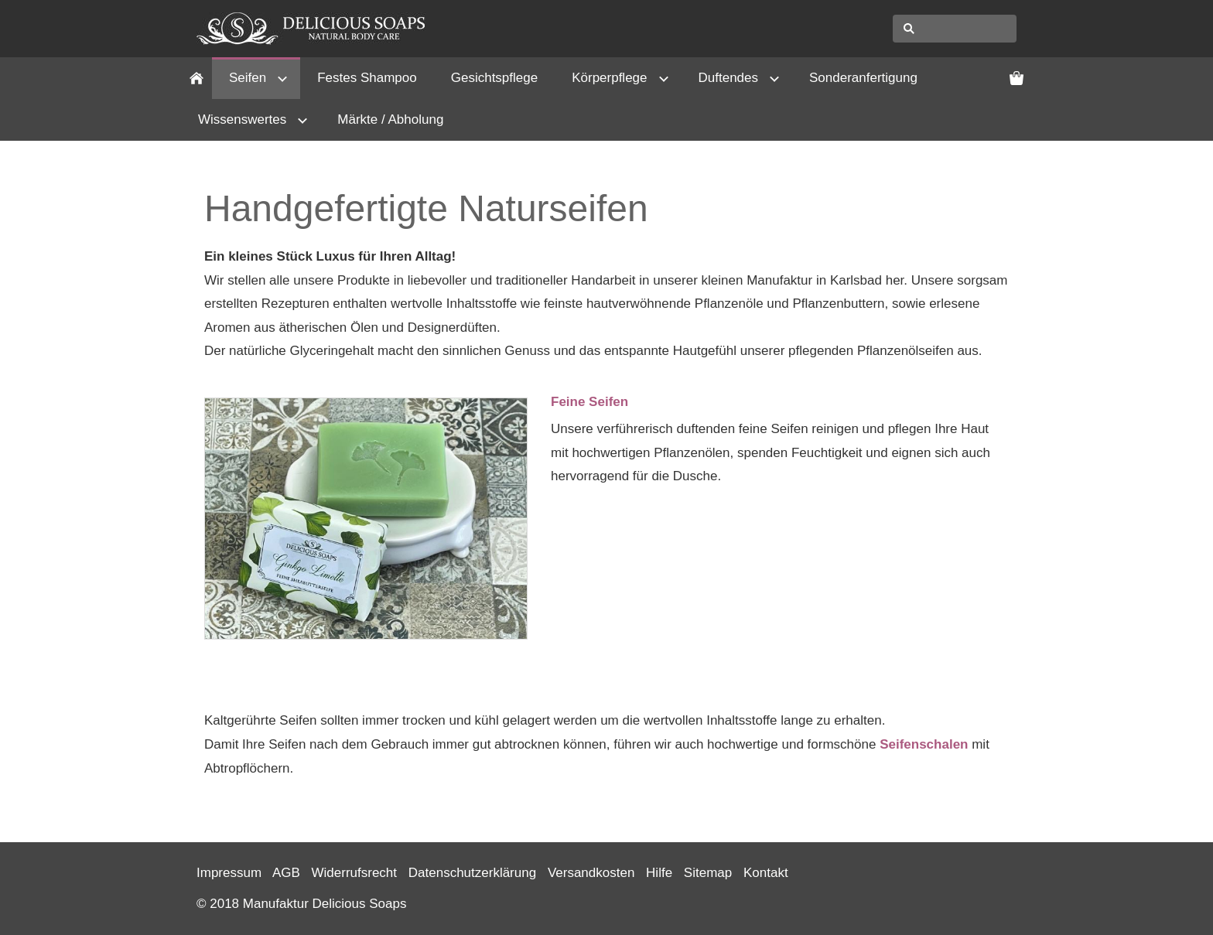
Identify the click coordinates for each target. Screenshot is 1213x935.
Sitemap (708, 872)
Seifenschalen (924, 744)
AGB (286, 872)
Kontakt (765, 872)
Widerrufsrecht (355, 872)
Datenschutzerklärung (472, 872)
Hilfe (659, 872)
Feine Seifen (589, 401)
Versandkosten (591, 872)
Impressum (228, 872)
